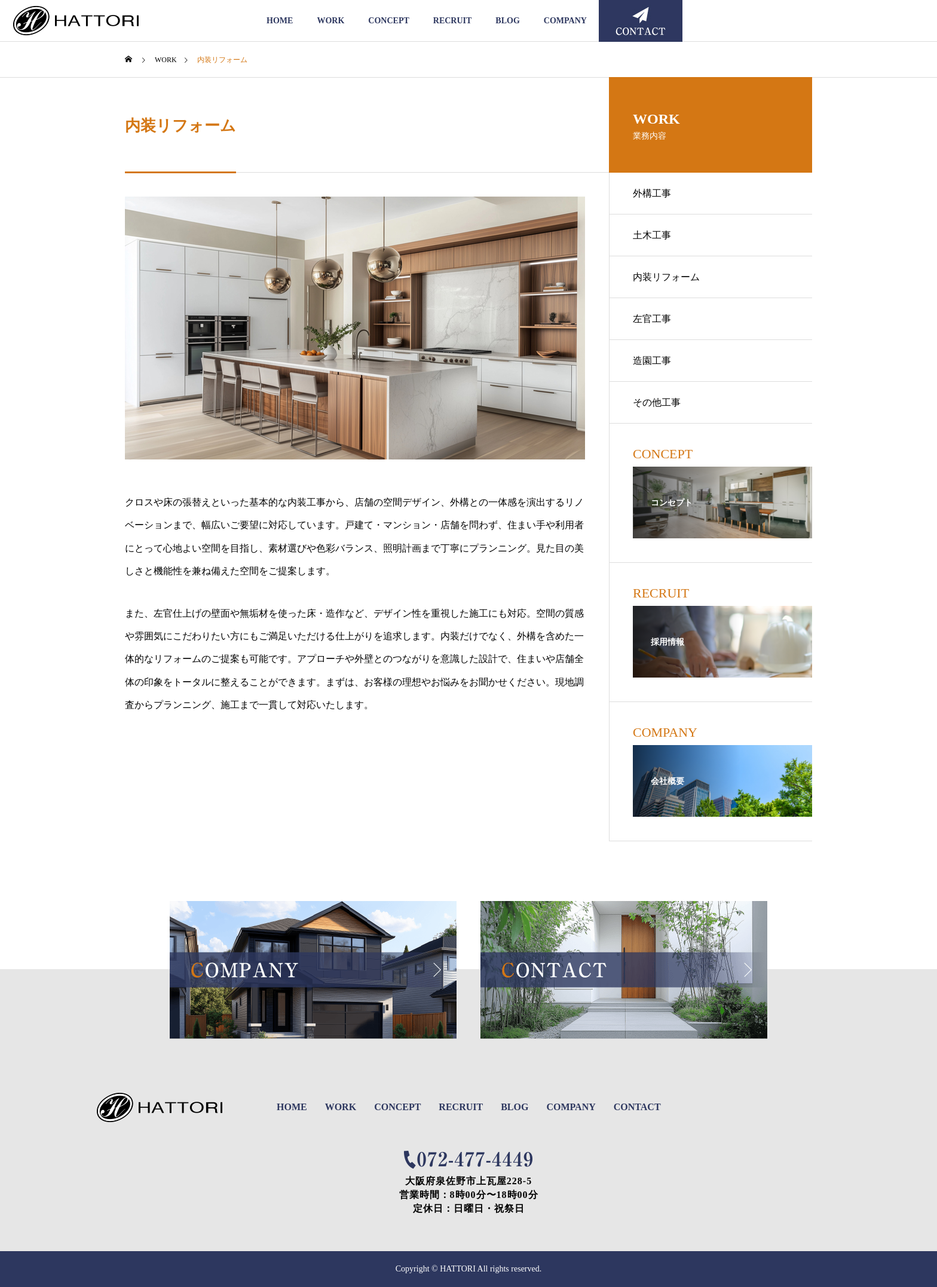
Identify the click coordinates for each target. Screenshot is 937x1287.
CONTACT (637, 1107)
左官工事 (652, 319)
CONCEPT (388, 20)
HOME (280, 20)
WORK (330, 20)
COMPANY (565, 20)
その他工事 (657, 402)
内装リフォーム (666, 277)
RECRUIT (452, 20)
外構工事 (652, 193)
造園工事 (652, 361)
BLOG (507, 20)
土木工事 (652, 235)
